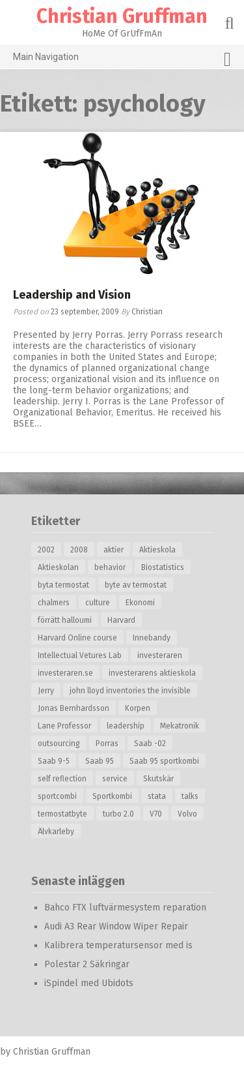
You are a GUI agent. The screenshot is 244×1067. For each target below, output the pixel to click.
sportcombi (57, 796)
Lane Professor (64, 725)
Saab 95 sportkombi (164, 761)
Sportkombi (112, 796)
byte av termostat (136, 585)
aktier (113, 549)
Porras (107, 743)
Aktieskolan (58, 567)
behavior (110, 567)
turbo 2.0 (118, 814)
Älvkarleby (56, 831)
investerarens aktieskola (152, 673)
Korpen (137, 708)
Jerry (46, 690)
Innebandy (151, 637)
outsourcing (59, 743)
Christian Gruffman (122, 16)
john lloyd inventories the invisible (130, 690)
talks (190, 796)
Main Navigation (122, 59)
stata (157, 796)
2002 (46, 549)
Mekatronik (179, 725)
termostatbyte (62, 814)
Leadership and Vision (72, 295)
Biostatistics (162, 567)
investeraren (159, 655)
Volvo (187, 814)
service (115, 778)
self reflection (62, 778)
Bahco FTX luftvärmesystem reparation (125, 907)
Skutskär (158, 778)
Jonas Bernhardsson (73, 708)
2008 (79, 549)
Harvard (121, 620)
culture (97, 602)
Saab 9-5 (54, 761)
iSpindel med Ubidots (88, 983)
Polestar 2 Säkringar (86, 964)
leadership (125, 725)
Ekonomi (140, 602)
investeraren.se (65, 673)
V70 (156, 814)
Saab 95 (99, 761)
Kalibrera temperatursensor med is (118, 945)
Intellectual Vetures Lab (80, 655)
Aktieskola (157, 549)
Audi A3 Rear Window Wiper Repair (116, 926)
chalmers (54, 602)
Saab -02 (150, 743)
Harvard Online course (77, 637)
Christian (147, 311)
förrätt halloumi (65, 620)
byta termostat (63, 585)
